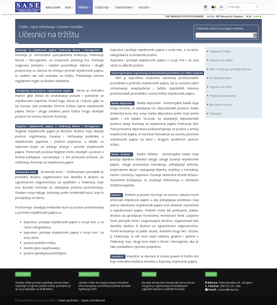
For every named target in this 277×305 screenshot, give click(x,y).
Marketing (149, 274)
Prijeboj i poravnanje (222, 96)
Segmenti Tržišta (220, 51)
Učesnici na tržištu (70, 27)
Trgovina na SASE (220, 87)
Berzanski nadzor (220, 105)
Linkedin (205, 7)
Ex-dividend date (220, 78)
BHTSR (213, 16)
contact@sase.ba (227, 289)
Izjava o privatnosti (93, 300)
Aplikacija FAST (89, 274)
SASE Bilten (23, 274)
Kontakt (211, 274)
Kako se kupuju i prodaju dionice (230, 69)
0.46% (259, 16)
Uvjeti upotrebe (68, 300)
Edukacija (215, 113)
